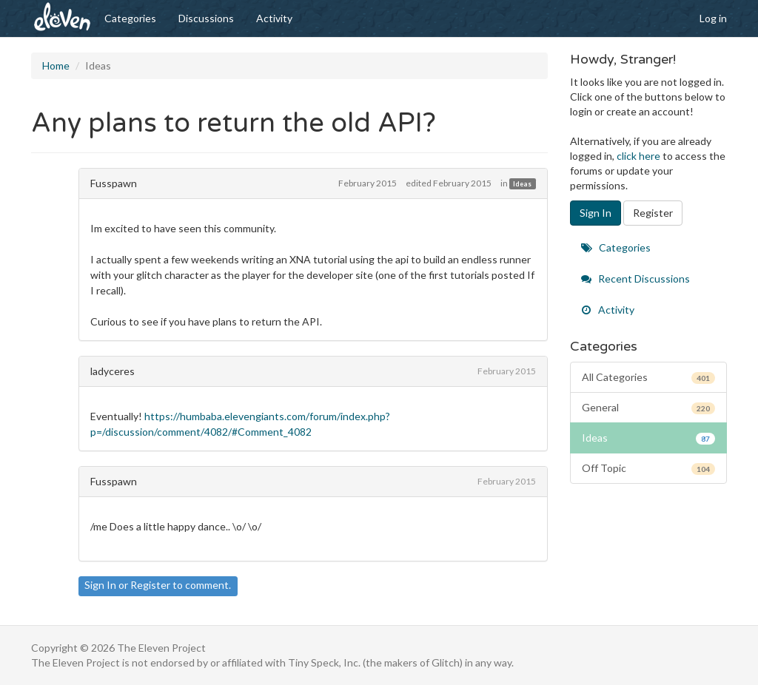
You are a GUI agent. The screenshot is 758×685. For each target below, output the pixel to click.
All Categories (649, 377)
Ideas (522, 184)
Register (150, 584)
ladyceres (112, 371)
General (649, 407)
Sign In (100, 584)
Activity (274, 18)
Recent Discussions (635, 278)
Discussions (206, 18)
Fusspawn (113, 183)
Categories (130, 18)
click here (638, 155)
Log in (713, 18)
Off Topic (649, 468)
